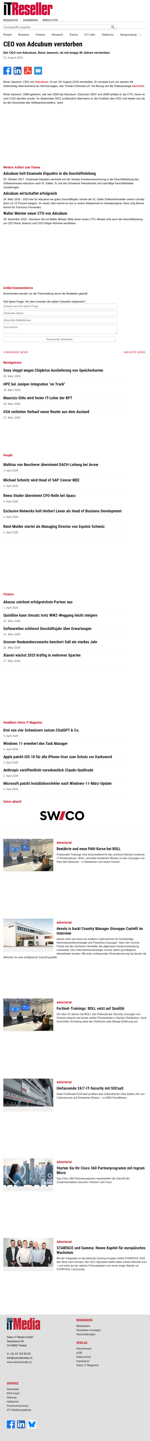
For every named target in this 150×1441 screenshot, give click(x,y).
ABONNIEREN (30, 20)
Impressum (82, 1361)
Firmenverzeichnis (17, 1405)
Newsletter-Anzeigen (88, 1330)
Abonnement (83, 1348)
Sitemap (12, 1397)
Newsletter (13, 1389)
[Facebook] (7, 73)
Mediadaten (83, 1326)
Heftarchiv (13, 1401)
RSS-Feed (13, 1393)
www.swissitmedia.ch (19, 1362)
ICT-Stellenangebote (19, 1410)
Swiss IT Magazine (87, 1365)
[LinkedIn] (17, 73)
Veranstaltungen (86, 1334)
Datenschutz (83, 1357)
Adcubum (41, 81)
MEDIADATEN (10, 20)
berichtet (138, 86)
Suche (90, 20)
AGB (79, 1352)
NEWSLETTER (50, 20)
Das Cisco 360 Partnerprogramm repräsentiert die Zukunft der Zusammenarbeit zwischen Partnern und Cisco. (75, 1172)
